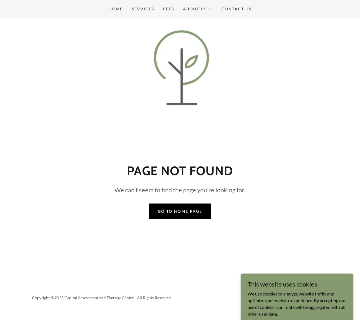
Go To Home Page (180, 211)
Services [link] (143, 8)
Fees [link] (168, 8)
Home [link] (116, 8)
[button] (197, 9)
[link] (180, 69)
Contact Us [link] (236, 8)
